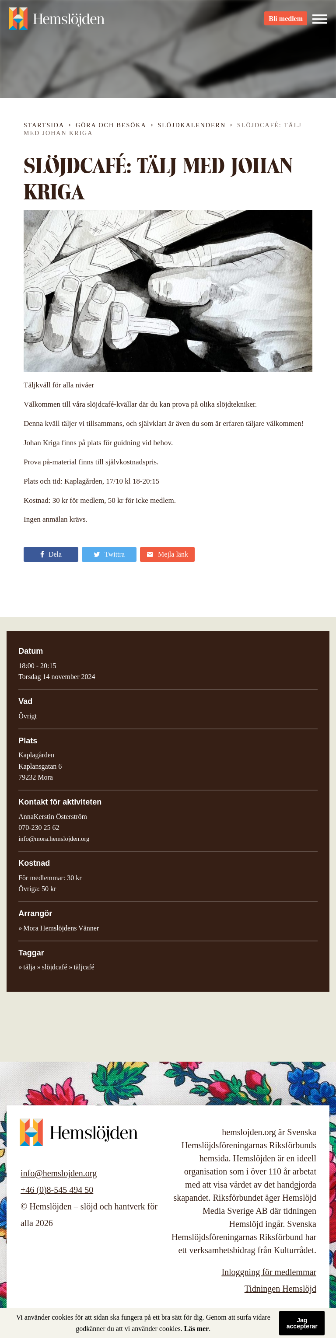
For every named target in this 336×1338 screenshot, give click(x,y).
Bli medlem (286, 22)
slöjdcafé (54, 967)
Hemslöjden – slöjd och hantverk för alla (57, 22)
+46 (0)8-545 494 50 (57, 1190)
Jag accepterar (302, 1323)
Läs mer (196, 1328)
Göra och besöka (111, 125)
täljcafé (84, 967)
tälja (29, 967)
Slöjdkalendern (192, 125)
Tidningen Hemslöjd (280, 1288)
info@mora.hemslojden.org (53, 838)
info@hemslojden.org (59, 1173)
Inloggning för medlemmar (268, 1272)
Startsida (44, 125)
